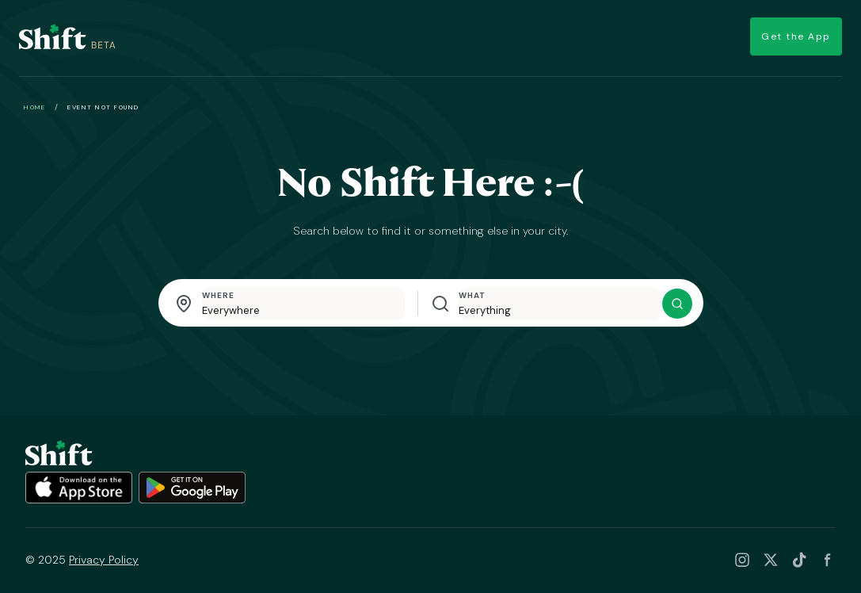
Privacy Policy (104, 560)
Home (34, 108)
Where (218, 296)
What (472, 296)
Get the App (789, 38)
